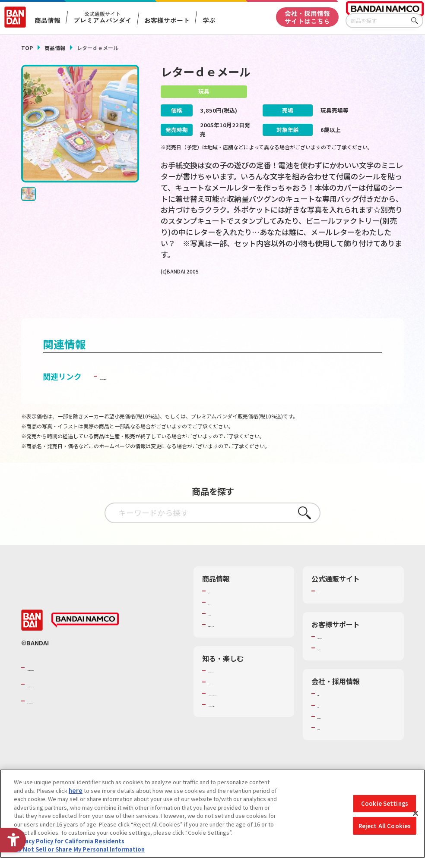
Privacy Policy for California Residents (69, 841)
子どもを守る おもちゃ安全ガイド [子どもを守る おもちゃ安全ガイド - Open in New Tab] (159, 392)
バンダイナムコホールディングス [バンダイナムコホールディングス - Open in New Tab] (79, 700)
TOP (27, 47)
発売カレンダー (227, 618)
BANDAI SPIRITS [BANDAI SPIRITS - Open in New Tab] (53, 717)
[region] (212, 813)
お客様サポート (167, 20)
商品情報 (54, 47)
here (75, 790)
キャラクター (224, 630)
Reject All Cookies (384, 826)
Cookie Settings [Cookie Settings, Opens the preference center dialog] (384, 803)
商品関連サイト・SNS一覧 (241, 641)
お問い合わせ (334, 744)
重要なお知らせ (337, 664)
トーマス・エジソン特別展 (242, 698)
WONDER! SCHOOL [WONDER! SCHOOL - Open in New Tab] (232, 687)
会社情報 (328, 710)
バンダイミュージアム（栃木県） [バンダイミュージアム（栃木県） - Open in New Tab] (244, 732)
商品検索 (219, 607)
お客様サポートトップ (345, 653)
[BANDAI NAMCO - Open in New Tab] (85, 636)
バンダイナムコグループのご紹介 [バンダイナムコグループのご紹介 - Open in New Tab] (79, 683)
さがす (416, 21)
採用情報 (328, 721)
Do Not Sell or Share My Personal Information (79, 849)
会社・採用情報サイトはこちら (307, 17)
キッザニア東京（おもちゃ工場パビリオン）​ (244, 713)
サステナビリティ (339, 732)
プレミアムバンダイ (342, 607)
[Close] (415, 813)
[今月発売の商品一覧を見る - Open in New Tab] (345, 302)
